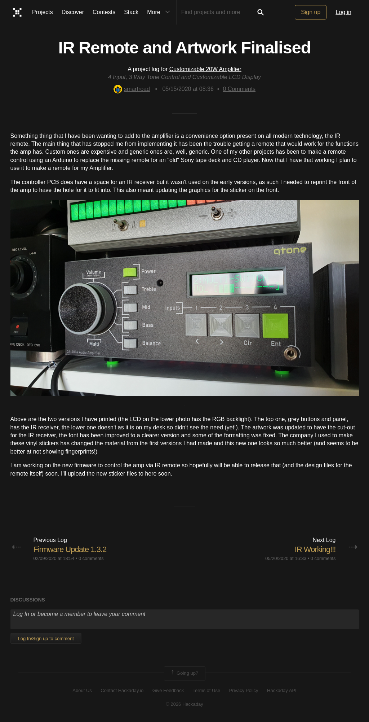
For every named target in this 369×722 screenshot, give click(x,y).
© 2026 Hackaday (184, 704)
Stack (131, 12)
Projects (42, 12)
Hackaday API (282, 690)
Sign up (310, 12)
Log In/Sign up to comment (46, 638)
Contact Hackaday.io (122, 690)
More (160, 12)
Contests (104, 12)
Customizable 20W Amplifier (205, 69)
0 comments (91, 558)
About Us (82, 690)
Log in (343, 12)
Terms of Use (207, 690)
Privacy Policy (243, 690)
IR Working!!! (315, 549)
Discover (73, 12)
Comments (239, 89)
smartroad (132, 89)
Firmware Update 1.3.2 (70, 549)
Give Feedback (168, 690)
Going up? (184, 673)
